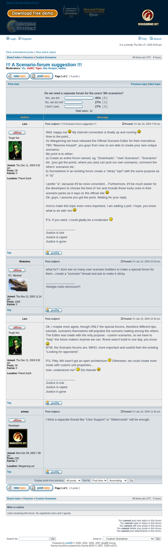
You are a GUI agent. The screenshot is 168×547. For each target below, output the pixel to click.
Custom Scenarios (46, 57)
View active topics (45, 52)
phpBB (69, 543)
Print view (13, 84)
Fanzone (28, 57)
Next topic (155, 84)
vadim (62, 68)
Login (11, 38)
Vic (24, 68)
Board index (14, 57)
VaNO (30, 68)
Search (156, 38)
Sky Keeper (50, 68)
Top (9, 252)
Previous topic (139, 84)
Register (25, 38)
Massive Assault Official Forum (22, 3)
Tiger (38, 68)
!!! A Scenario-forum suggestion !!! (44, 64)
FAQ (142, 38)
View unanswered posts (19, 52)
